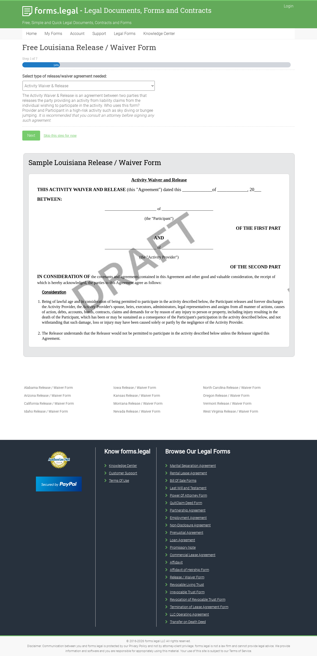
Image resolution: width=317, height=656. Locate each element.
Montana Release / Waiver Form (137, 403)
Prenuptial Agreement (186, 533)
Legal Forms (124, 33)
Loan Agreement (182, 540)
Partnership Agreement (188, 510)
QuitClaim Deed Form (186, 503)
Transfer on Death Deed (188, 622)
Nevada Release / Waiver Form (136, 411)
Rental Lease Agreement (188, 473)
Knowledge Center (159, 33)
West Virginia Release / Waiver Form (230, 411)
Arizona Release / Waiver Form (47, 396)
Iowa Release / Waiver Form (134, 388)
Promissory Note (183, 547)
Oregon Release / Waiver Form (226, 396)
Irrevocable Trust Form (187, 592)
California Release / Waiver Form (49, 403)
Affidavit (176, 562)
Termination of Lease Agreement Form (199, 607)
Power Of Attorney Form (188, 495)
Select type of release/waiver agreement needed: (64, 76)
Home (31, 33)
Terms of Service (240, 651)
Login (288, 6)
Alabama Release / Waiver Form (48, 388)
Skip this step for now (60, 136)
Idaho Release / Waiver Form (46, 411)
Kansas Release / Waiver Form (136, 396)
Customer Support (123, 473)
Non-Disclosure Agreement (190, 525)
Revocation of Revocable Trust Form (197, 599)
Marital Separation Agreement (193, 466)
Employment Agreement (188, 518)
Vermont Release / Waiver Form (227, 403)
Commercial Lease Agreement (192, 555)
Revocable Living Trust (187, 585)
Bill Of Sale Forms (183, 481)
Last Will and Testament (188, 488)
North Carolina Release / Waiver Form (232, 388)
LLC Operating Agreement (189, 614)
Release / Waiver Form (187, 577)
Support (99, 33)
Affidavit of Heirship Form (189, 570)
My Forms (53, 33)
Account (77, 33)
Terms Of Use (119, 481)
